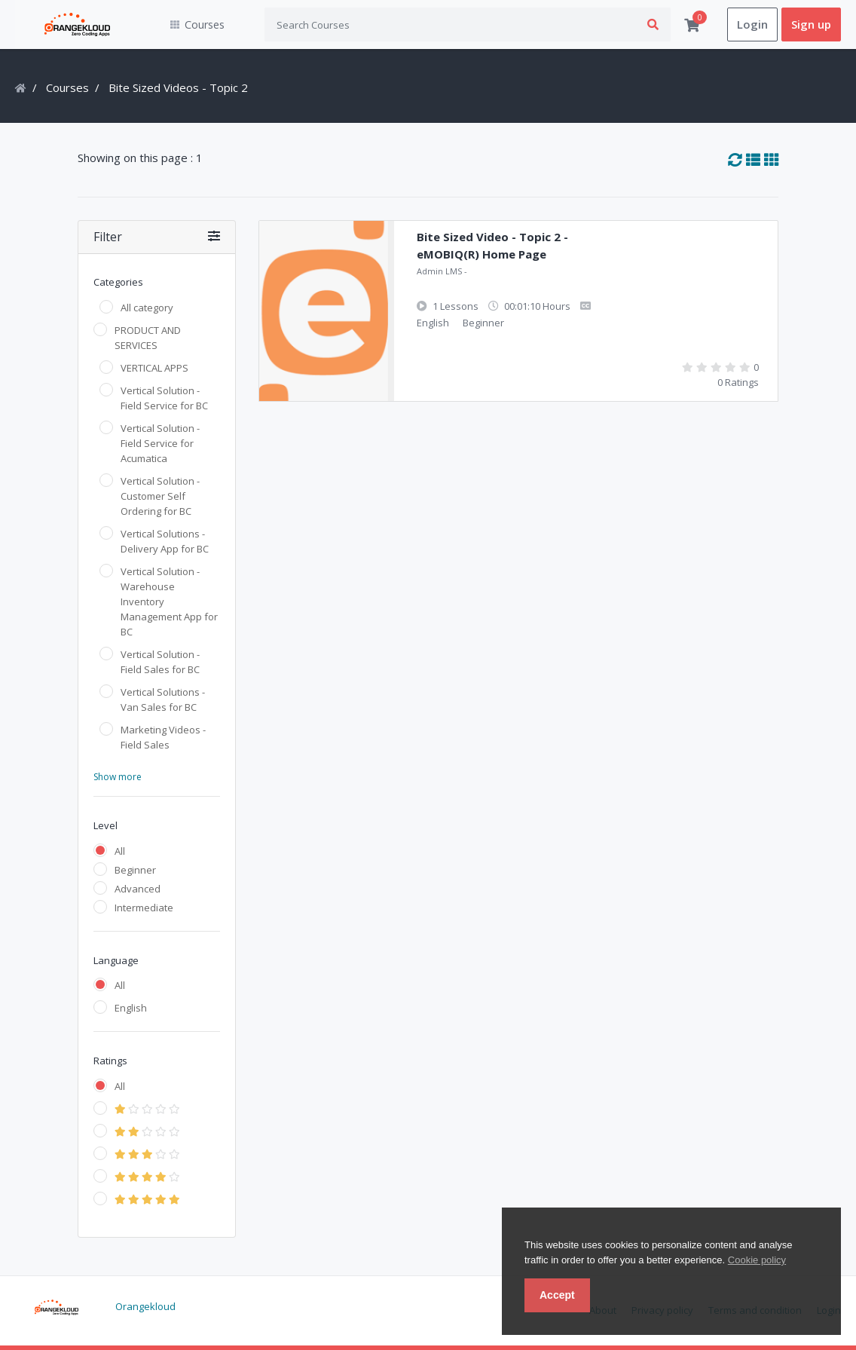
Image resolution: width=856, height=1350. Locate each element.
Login (752, 24)
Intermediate (144, 907)
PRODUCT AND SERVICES (148, 337)
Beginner (135, 870)
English (131, 1008)
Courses (67, 88)
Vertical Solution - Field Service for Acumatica (160, 443)
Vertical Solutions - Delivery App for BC (165, 541)
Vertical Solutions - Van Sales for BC (163, 699)
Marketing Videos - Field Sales (163, 737)
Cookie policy (757, 1260)
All (120, 851)
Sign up (811, 24)
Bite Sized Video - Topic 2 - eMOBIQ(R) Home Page (492, 246)
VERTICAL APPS (154, 368)
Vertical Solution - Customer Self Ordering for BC (160, 496)
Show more (117, 776)
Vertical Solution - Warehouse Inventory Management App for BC (169, 601)
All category (147, 307)
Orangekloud (145, 1307)
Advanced (137, 888)
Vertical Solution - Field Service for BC (164, 398)
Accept (557, 1295)
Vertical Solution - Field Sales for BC (160, 661)
